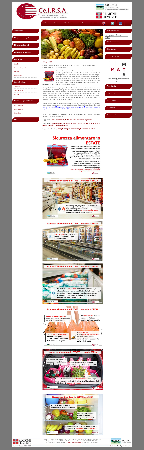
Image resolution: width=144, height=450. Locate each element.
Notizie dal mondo (113, 56)
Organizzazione (18, 90)
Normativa (17, 86)
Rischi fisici (17, 113)
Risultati (16, 94)
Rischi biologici (18, 105)
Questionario (18, 31)
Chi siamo (93, 23)
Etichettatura (111, 49)
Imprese (16, 72)
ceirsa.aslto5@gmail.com (75, 442)
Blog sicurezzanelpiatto (22, 38)
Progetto (56, 23)
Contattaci (81, 23)
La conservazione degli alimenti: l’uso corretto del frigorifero (71, 120)
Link (15, 119)
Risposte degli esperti (21, 45)
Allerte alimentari (113, 42)
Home (46, 23)
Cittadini (16, 64)
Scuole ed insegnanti (20, 68)
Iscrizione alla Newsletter (22, 52)
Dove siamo (68, 23)
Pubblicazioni (18, 75)
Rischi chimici (18, 109)
